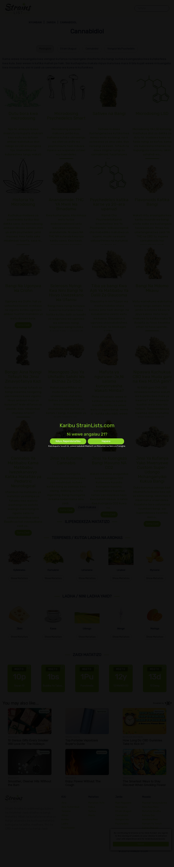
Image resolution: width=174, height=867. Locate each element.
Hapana (106, 441)
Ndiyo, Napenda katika (68, 441)
